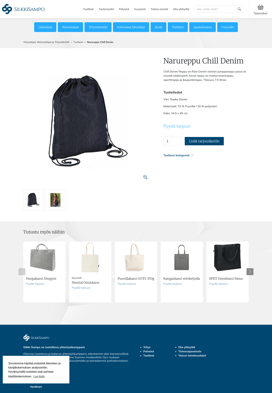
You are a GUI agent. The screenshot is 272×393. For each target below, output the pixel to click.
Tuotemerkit (106, 9)
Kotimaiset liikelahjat (131, 27)
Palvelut (124, 9)
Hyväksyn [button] (36, 386)
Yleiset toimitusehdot (192, 355)
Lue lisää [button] (39, 376)
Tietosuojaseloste (189, 351)
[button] (206, 155)
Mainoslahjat (70, 27)
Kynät (158, 27)
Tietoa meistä (159, 9)
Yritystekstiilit (98, 27)
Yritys (147, 347)
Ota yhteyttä (181, 9)
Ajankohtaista (202, 27)
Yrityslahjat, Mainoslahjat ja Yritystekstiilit (46, 42)
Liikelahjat (45, 27)
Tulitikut (178, 27)
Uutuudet (227, 27)
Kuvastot (140, 9)
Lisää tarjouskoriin (204, 141)
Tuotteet (88, 9)
